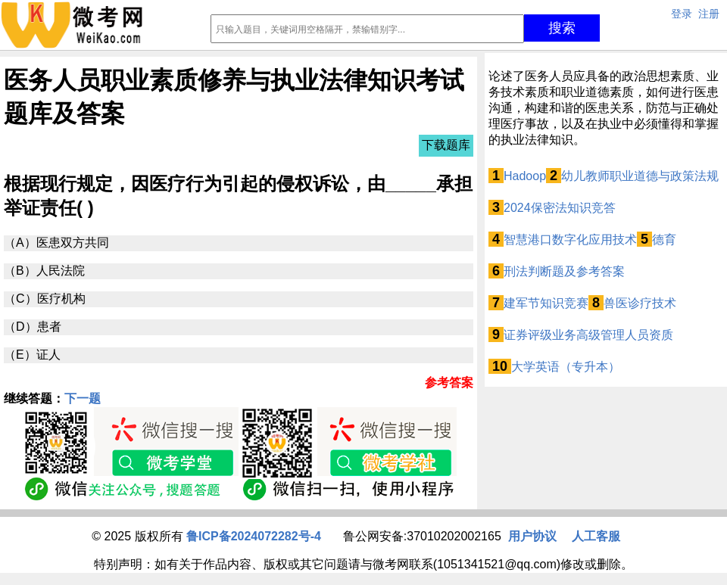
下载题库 (446, 144)
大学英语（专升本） (565, 366)
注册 (708, 14)
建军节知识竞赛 (546, 303)
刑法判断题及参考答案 (564, 271)
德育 (664, 239)
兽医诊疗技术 (640, 303)
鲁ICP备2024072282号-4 (253, 536)
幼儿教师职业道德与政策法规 (640, 176)
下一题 (82, 398)
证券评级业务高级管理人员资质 (588, 334)
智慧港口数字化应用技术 (570, 239)
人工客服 (596, 536)
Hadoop (525, 176)
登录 (681, 14)
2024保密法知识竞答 (560, 207)
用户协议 (532, 536)
